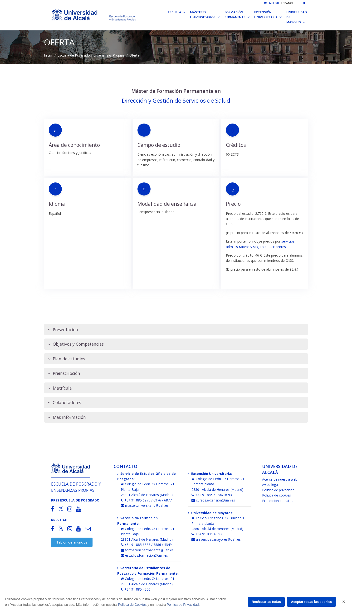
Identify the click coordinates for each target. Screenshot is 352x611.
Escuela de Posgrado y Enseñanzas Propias (91, 55)
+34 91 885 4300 (136, 589)
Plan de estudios (66, 359)
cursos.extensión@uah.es (213, 500)
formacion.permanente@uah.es (147, 550)
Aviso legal (270, 484)
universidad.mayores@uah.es (216, 539)
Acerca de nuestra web (279, 479)
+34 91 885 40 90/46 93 (211, 494)
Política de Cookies (132, 604)
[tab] (176, 329)
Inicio (48, 55)
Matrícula (60, 388)
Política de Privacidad (183, 604)
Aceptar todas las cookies (311, 602)
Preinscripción (64, 373)
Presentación (63, 330)
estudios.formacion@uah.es (144, 555)
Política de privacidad (278, 490)
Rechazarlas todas (266, 602)
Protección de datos (277, 500)
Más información (67, 417)
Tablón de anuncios (72, 542)
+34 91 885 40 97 (206, 534)
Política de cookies (276, 495)
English (271, 3)
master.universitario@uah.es (145, 505)
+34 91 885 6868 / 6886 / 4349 (146, 544)
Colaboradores (64, 403)
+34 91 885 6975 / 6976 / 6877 (146, 500)
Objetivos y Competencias (76, 344)
